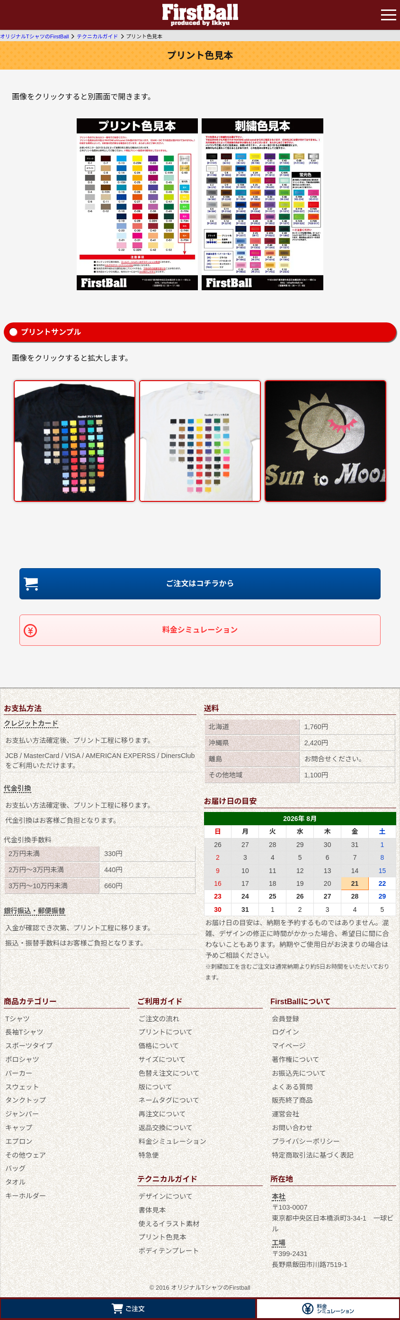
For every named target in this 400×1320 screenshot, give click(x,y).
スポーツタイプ (29, 1046)
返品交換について (166, 1128)
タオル (15, 1182)
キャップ (19, 1128)
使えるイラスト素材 (169, 1224)
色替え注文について (169, 1073)
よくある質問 (292, 1087)
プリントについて (166, 1032)
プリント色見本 (163, 1237)
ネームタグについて (169, 1100)
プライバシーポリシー (306, 1141)
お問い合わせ (292, 1128)
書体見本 (152, 1210)
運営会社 (285, 1114)
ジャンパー (22, 1114)
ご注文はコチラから (200, 584)
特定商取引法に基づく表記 (313, 1155)
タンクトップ (25, 1100)
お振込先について (299, 1073)
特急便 (149, 1155)
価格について (159, 1046)
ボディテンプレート (169, 1251)
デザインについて (166, 1196)
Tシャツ (17, 1019)
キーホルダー (25, 1196)
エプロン (19, 1141)
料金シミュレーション (200, 630)
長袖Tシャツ (24, 1032)
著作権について (295, 1059)
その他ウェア (25, 1155)
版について (156, 1087)
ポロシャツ (22, 1059)
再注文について (162, 1114)
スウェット (22, 1087)
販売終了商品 (292, 1100)
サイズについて (162, 1059)
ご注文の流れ (159, 1019)
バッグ (15, 1168)
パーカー (19, 1073)
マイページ (289, 1046)
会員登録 (285, 1019)
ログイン (285, 1032)
